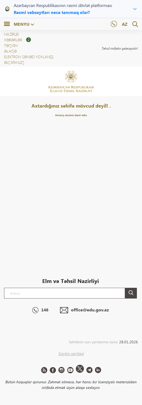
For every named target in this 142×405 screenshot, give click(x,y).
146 (40, 310)
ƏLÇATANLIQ (14, 62)
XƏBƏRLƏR (17, 39)
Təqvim (11, 45)
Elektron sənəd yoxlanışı (28, 56)
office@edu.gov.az (84, 310)
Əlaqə (10, 51)
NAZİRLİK (11, 34)
